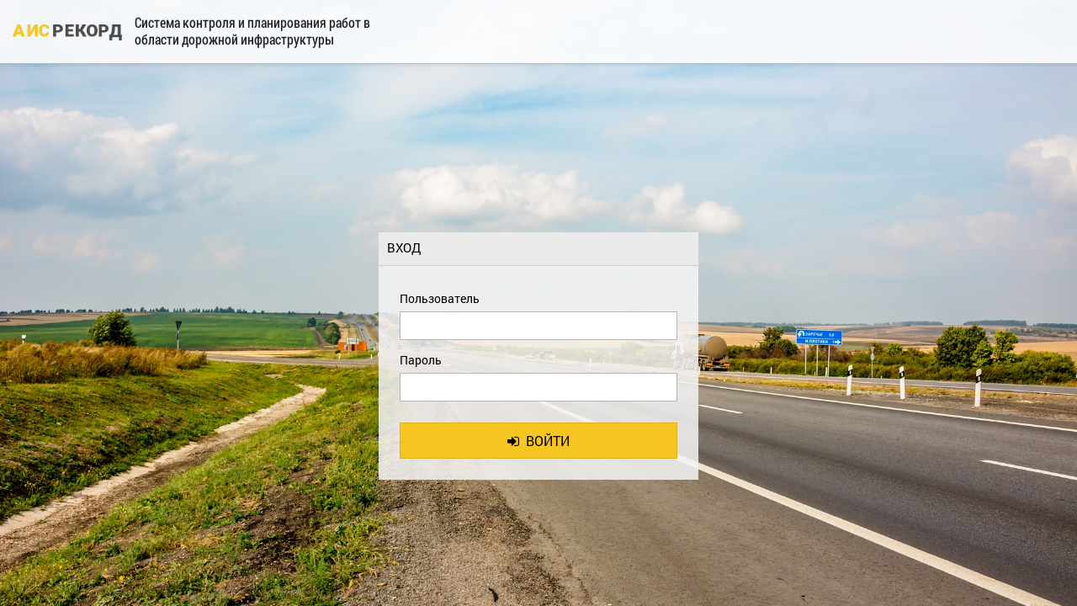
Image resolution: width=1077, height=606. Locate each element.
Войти (538, 440)
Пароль (421, 360)
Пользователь (440, 298)
